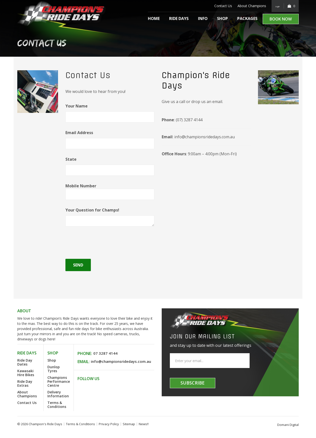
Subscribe (192, 383)
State (109, 164)
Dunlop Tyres (53, 369)
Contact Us (218, 5)
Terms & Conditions (56, 404)
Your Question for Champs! (109, 214)
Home (154, 18)
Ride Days (179, 18)
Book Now (281, 19)
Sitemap (129, 424)
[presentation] (102, 243)
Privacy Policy (109, 424)
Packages (247, 18)
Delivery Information (58, 394)
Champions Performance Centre (58, 381)
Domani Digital (288, 424)
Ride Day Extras (24, 383)
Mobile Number (109, 190)
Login (275, 5)
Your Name (109, 110)
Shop (222, 18)
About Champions (247, 5)
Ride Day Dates (24, 362)
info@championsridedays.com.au (121, 361)
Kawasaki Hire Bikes (25, 372)
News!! (144, 424)
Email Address (109, 137)
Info (203, 18)
